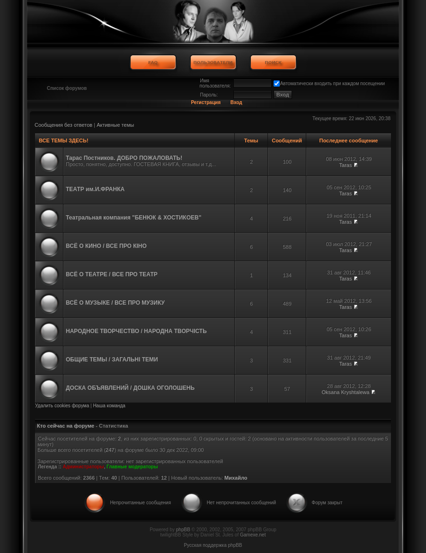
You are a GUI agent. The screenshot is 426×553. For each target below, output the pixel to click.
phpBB (183, 529)
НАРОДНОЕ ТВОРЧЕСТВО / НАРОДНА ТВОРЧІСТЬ (136, 331)
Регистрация (206, 102)
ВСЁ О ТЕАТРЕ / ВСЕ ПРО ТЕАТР (112, 274)
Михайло (236, 478)
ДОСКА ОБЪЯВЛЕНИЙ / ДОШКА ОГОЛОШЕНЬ (130, 388)
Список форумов (67, 88)
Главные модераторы (132, 466)
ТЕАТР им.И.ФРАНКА (95, 189)
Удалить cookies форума (62, 405)
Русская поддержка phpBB (213, 545)
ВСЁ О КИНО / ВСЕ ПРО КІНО (106, 246)
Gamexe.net (253, 534)
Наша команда (109, 405)
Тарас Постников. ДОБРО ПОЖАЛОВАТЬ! (124, 158)
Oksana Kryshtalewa (346, 392)
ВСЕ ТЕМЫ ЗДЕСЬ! (63, 140)
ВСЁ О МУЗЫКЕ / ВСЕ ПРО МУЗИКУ (115, 302)
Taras (345, 165)
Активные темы (115, 125)
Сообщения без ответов (63, 125)
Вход (236, 102)
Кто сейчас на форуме (65, 426)
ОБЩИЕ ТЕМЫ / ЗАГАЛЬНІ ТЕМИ (112, 359)
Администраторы (83, 466)
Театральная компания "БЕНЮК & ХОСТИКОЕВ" (133, 217)
